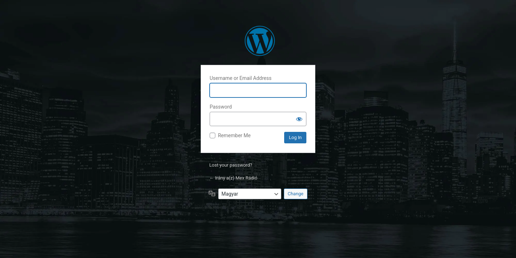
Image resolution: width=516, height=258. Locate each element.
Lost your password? (230, 165)
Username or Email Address (241, 78)
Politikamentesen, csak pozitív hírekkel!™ (260, 41)
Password (221, 107)
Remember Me (234, 135)
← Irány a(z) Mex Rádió (233, 178)
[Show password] (299, 119)
